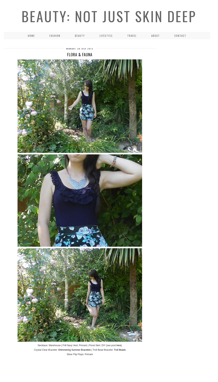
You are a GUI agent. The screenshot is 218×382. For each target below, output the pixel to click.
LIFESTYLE (106, 36)
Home (31, 36)
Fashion (54, 36)
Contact (180, 36)
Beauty (80, 36)
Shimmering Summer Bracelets (74, 350)
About (155, 36)
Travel (132, 36)
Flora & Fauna (79, 54)
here (118, 345)
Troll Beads (120, 350)
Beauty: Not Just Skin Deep (109, 16)
